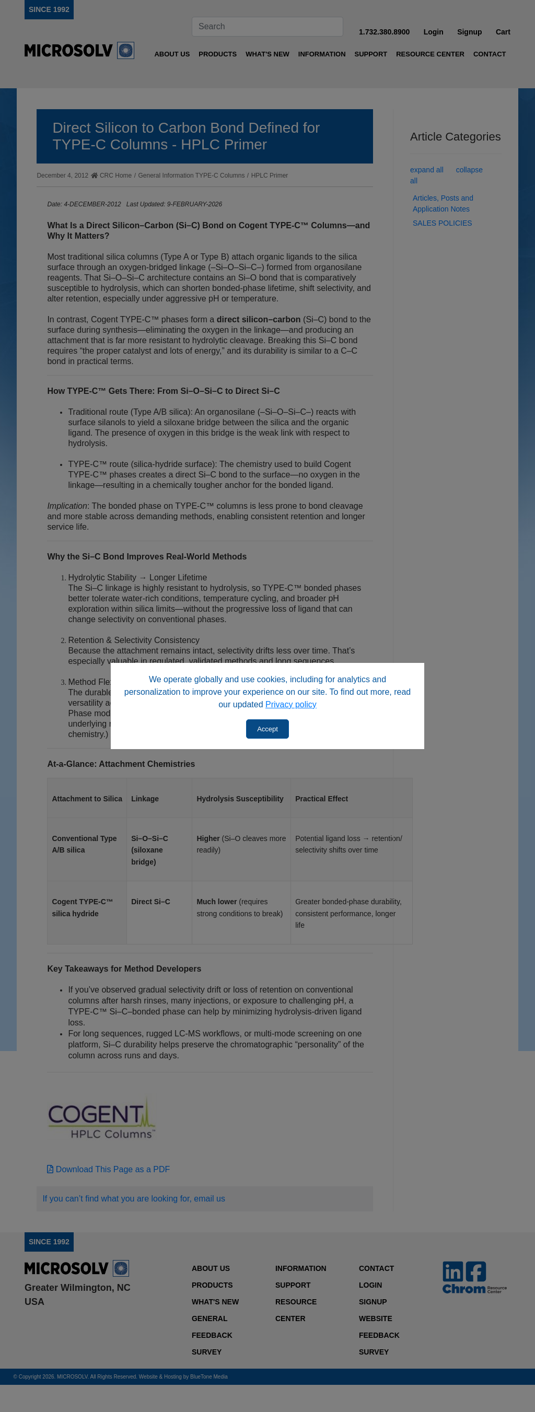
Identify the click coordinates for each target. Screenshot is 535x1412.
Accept (267, 729)
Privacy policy (291, 704)
